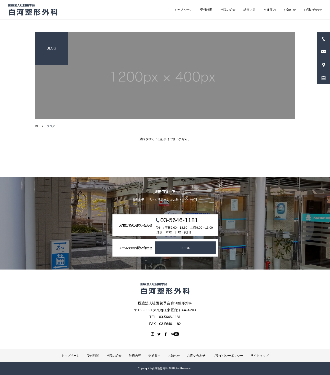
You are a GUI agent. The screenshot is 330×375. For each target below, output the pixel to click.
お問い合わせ (313, 9)
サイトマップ (259, 355)
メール (185, 248)
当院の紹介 (227, 9)
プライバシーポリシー (228, 355)
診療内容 (249, 9)
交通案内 (270, 9)
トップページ (183, 9)
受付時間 (206, 9)
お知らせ (290, 9)
